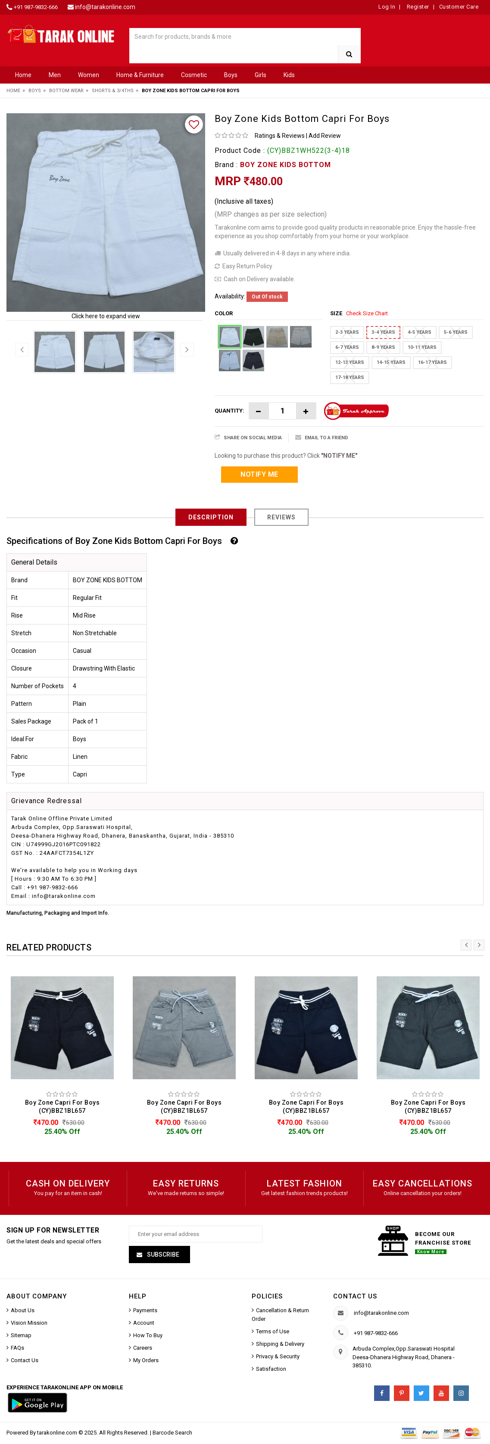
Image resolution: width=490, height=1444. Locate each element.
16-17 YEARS (432, 362)
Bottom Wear (66, 90)
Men (55, 74)
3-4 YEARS (383, 332)
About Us (22, 1312)
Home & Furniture (140, 74)
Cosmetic (194, 74)
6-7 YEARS (347, 347)
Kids (289, 74)
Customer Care (459, 6)
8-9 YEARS (383, 347)
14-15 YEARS (391, 362)
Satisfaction (271, 1370)
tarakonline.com (57, 1434)
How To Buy (147, 1337)
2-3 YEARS (347, 332)
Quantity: (229, 410)
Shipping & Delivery (280, 1345)
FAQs (17, 1349)
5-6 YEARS (456, 332)
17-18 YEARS (349, 377)
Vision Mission (29, 1324)
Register (417, 6)
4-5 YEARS (419, 332)
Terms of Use (272, 1333)
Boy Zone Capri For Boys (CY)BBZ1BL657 (62, 1106)
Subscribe (162, 1256)
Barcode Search (172, 1434)
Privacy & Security (278, 1358)
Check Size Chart (367, 313)
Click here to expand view (106, 316)
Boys (230, 74)
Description (211, 517)
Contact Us (24, 1362)
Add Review (325, 135)
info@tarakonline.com (105, 6)
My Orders (146, 1362)
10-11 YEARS (422, 347)
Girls (260, 74)
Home (23, 74)
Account (143, 1324)
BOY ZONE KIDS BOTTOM (285, 165)
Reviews (281, 517)
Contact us (355, 1298)
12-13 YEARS (349, 362)
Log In (386, 6)
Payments (145, 1312)
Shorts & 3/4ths (113, 90)
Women (88, 74)
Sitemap (21, 1337)
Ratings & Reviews (280, 135)
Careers (142, 1349)
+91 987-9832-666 (36, 7)
